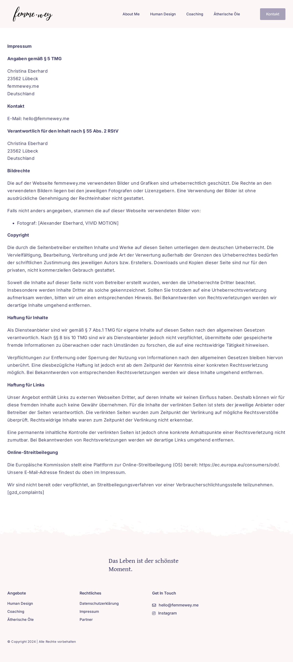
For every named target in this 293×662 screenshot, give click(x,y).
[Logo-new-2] (31, 8)
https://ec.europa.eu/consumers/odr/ (239, 464)
